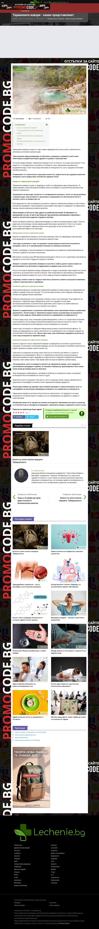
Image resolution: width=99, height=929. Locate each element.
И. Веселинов (19, 119)
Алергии (17, 872)
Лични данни (54, 905)
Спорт (53, 872)
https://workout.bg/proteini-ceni (25, 735)
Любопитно (40, 19)
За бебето (17, 853)
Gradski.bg (17, 910)
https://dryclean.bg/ (21, 737)
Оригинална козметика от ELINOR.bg (27, 740)
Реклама (17, 903)
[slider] (18, 412)
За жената (54, 848)
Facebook (18, 417)
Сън (52, 875)
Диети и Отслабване (57, 853)
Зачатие (17, 856)
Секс (52, 861)
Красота (53, 864)
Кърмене (54, 859)
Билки (16, 875)
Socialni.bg (25, 910)
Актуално (54, 883)
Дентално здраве (19, 869)
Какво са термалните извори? (27, 128)
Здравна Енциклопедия (22, 848)
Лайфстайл (17, 867)
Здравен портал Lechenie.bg (23, 19)
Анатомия (17, 880)
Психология (55, 877)
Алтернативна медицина (22, 864)
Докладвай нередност (57, 416)
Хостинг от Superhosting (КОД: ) (54, 923)
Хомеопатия (55, 867)
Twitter (30, 417)
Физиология (55, 880)
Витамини (17, 883)
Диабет (53, 869)
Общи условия (19, 905)
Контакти (53, 903)
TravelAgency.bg (35, 910)
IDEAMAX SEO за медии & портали (25, 923)
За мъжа (17, 850)
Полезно (54, 845)
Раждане (17, 859)
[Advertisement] (49, 42)
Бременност (55, 856)
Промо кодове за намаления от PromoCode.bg (30, 732)
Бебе (15, 861)
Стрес (16, 877)
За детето (54, 850)
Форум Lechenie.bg (20, 885)
